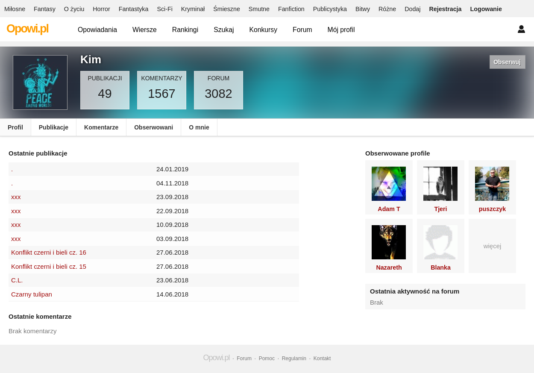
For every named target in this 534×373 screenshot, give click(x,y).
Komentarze (101, 127)
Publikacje (53, 127)
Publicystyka (330, 9)
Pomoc (267, 358)
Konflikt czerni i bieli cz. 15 (48, 266)
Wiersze (144, 29)
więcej (493, 246)
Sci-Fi (164, 9)
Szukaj (224, 29)
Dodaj (412, 9)
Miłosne (14, 9)
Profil (15, 127)
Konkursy (263, 29)
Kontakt (322, 358)
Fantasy (45, 9)
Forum (302, 29)
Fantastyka (134, 9)
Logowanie (486, 9)
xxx (16, 196)
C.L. (17, 280)
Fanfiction (291, 9)
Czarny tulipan (31, 294)
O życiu (74, 9)
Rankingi (185, 29)
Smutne (259, 9)
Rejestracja (445, 9)
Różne (387, 9)
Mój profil (341, 29)
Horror (101, 9)
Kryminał (193, 9)
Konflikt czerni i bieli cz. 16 (48, 252)
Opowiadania (97, 29)
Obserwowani (153, 127)
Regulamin (294, 358)
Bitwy (362, 9)
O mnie (199, 127)
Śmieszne (226, 9)
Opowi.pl (27, 28)
